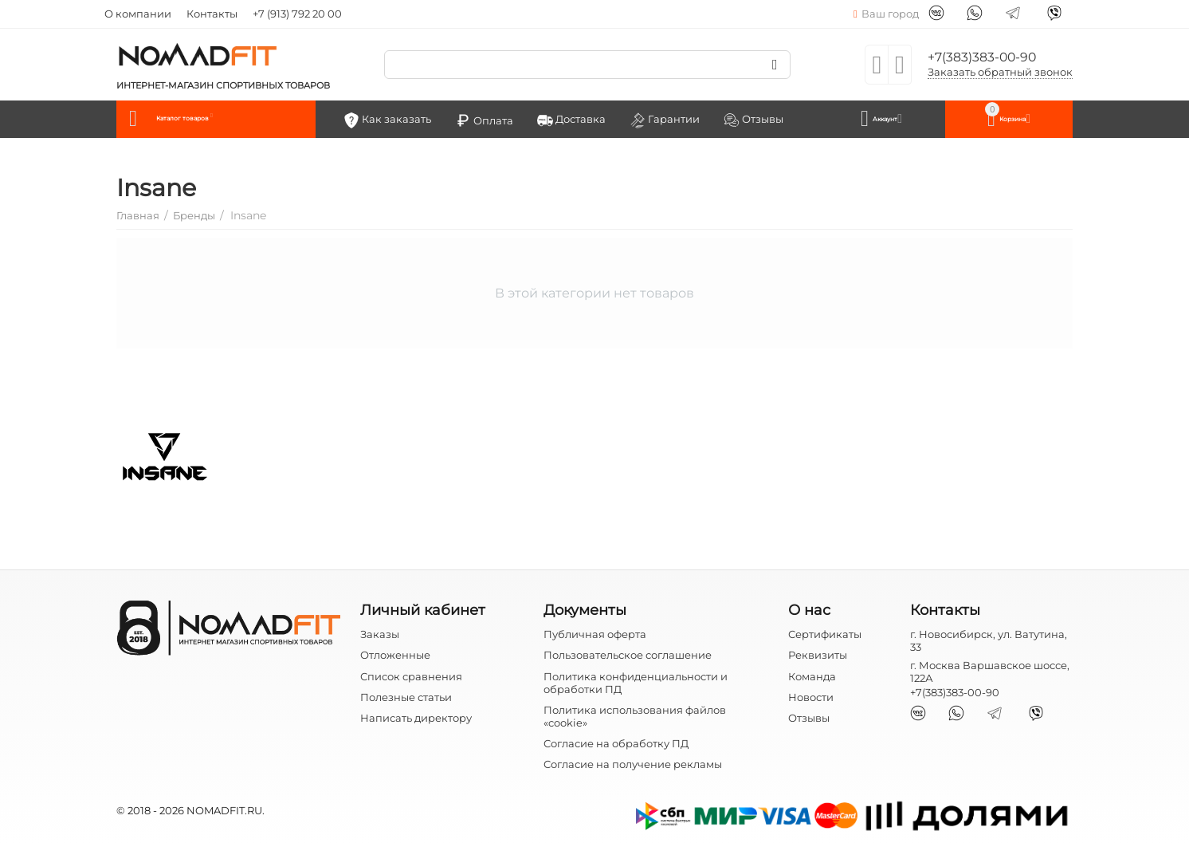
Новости (811, 695)
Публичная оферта (594, 633)
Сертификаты (824, 633)
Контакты (211, 13)
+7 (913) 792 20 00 (297, 13)
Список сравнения (411, 674)
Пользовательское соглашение (627, 654)
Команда (812, 674)
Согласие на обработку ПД (616, 741)
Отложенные (395, 654)
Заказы (379, 633)
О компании (137, 13)
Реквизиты (817, 654)
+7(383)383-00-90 (990, 57)
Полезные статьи (406, 695)
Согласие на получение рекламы (632, 762)
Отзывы (809, 716)
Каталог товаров (218, 118)
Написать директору (416, 716)
